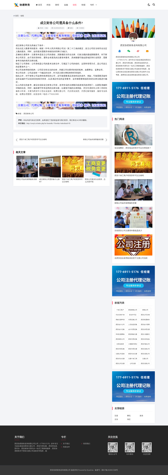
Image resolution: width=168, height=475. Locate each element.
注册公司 (145, 358)
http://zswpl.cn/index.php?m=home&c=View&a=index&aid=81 (49, 123)
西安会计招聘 (145, 324)
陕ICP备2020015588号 (110, 470)
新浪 (141, 416)
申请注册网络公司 (120, 334)
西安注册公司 (145, 363)
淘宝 (129, 419)
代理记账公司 (132, 319)
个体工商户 (120, 310)
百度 (116, 416)
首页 (39, 5)
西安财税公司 (132, 310)
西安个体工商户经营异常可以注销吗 (33, 139)
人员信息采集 (132, 324)
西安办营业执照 (145, 339)
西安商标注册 (132, 334)
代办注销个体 (120, 315)
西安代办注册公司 (132, 354)
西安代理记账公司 (132, 339)
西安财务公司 (29, 114)
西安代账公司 (145, 344)
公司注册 (133, 363)
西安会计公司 (120, 324)
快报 (83, 5)
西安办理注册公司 (145, 330)
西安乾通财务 (145, 319)
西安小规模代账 (145, 334)
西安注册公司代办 (145, 354)
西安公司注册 (120, 363)
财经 (57, 5)
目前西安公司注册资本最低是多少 (128, 230)
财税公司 (145, 310)
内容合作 (66, 447)
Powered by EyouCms (86, 470)
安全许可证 (132, 315)
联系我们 (86, 444)
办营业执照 (120, 344)
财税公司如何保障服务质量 (93, 139)
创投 (75, 5)
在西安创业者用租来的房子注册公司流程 (131, 258)
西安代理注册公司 (132, 349)
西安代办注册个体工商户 (120, 359)
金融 (66, 5)
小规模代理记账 (132, 344)
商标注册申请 (120, 319)
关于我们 (66, 444)
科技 (49, 5)
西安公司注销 (145, 315)
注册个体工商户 (132, 359)
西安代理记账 (120, 349)
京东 (116, 419)
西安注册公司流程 (145, 349)
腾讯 (129, 416)
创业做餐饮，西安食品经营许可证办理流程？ (133, 148)
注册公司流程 (120, 354)
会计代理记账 (132, 329)
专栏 (92, 5)
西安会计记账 (120, 329)
